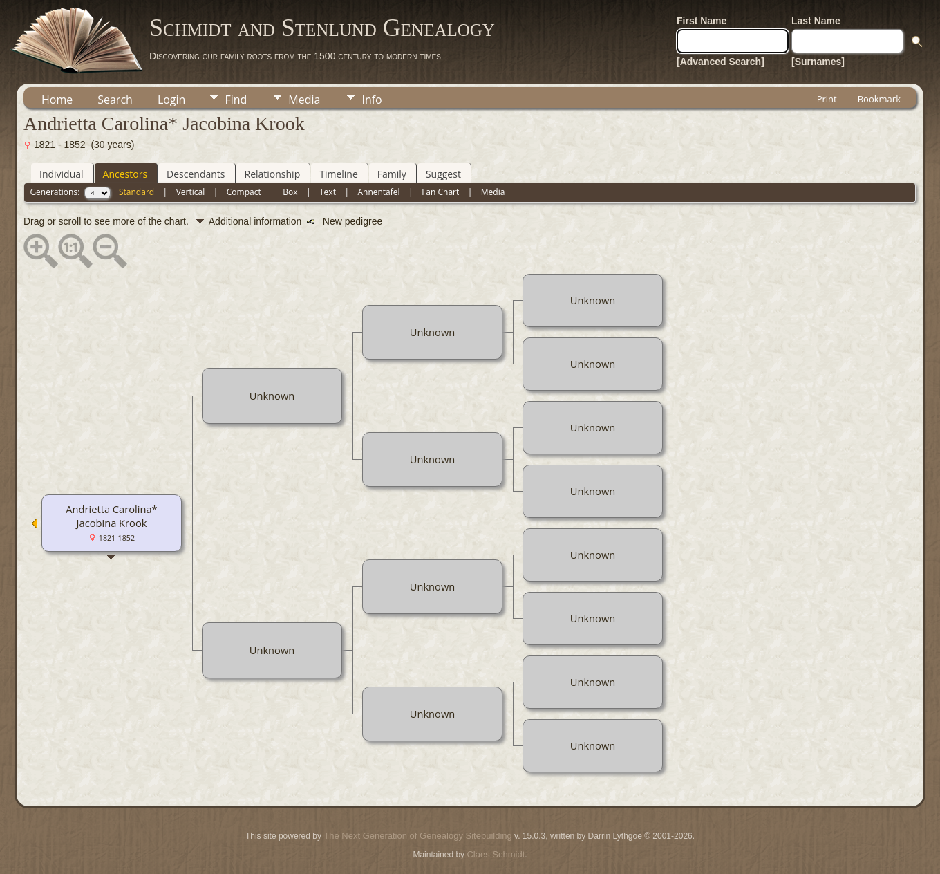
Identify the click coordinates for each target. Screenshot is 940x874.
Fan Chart (440, 192)
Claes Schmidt (496, 854)
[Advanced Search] (720, 61)
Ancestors (125, 173)
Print (827, 99)
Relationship (273, 173)
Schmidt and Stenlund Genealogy (322, 27)
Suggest (443, 173)
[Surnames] (818, 61)
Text (327, 192)
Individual (61, 173)
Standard (136, 192)
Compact (244, 192)
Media (304, 99)
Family (391, 173)
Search (115, 99)
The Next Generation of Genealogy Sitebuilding (417, 835)
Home (57, 99)
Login (172, 99)
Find (236, 99)
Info (371, 99)
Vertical (190, 192)
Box (290, 192)
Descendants (196, 173)
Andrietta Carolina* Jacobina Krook (111, 516)
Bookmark (879, 99)
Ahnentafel (378, 192)
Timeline (338, 173)
